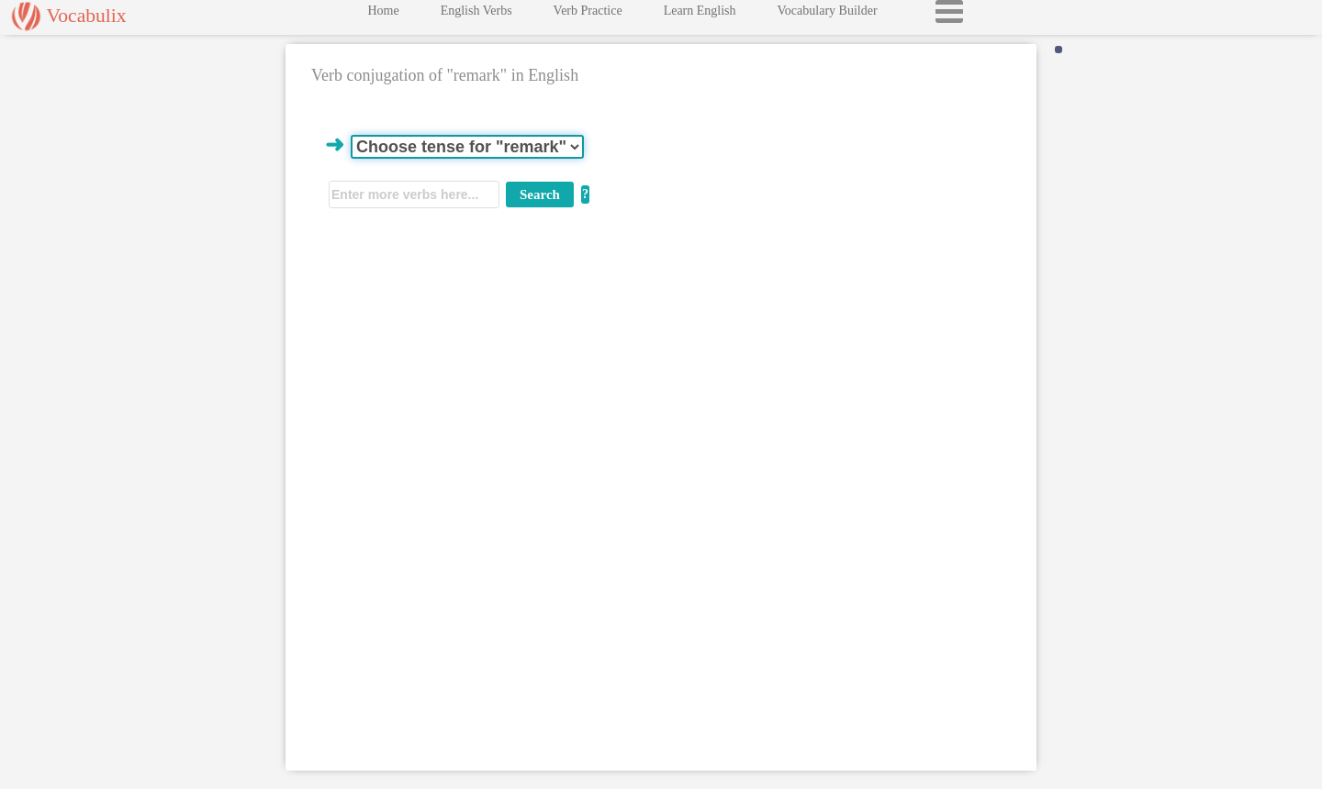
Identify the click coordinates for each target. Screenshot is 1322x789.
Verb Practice (588, 15)
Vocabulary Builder (828, 15)
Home (382, 15)
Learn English (700, 15)
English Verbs (476, 15)
